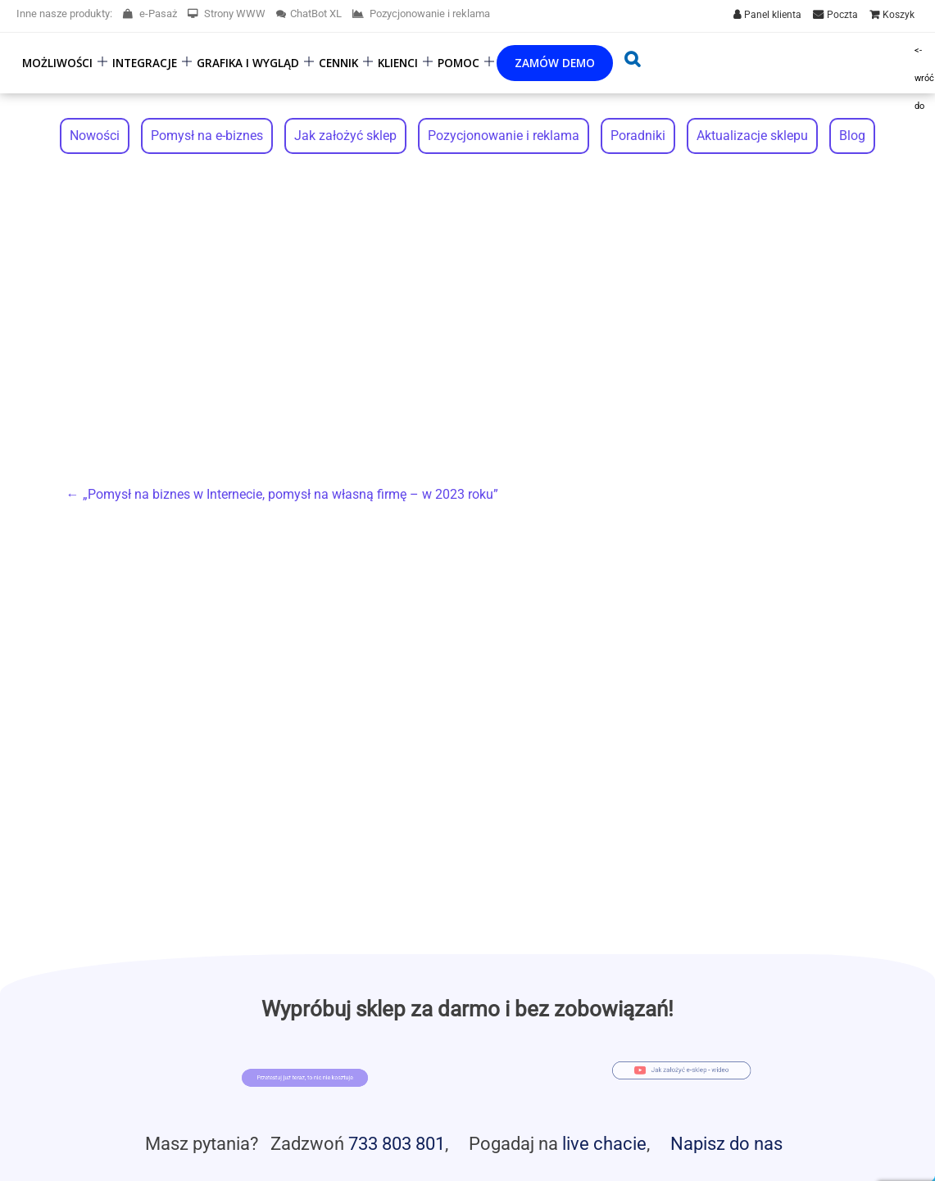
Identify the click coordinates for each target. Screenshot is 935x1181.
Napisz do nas (726, 1143)
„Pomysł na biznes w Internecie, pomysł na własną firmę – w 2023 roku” (282, 494)
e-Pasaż (150, 13)
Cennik (338, 62)
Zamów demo (555, 62)
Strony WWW (227, 13)
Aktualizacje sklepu (752, 135)
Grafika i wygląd (248, 62)
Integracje (144, 62)
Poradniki (637, 135)
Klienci (398, 62)
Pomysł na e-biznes (207, 135)
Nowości (95, 135)
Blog (852, 135)
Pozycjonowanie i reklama (421, 13)
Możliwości (57, 62)
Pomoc (458, 62)
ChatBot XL (309, 13)
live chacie (604, 1143)
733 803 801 (396, 1143)
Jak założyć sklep (345, 135)
